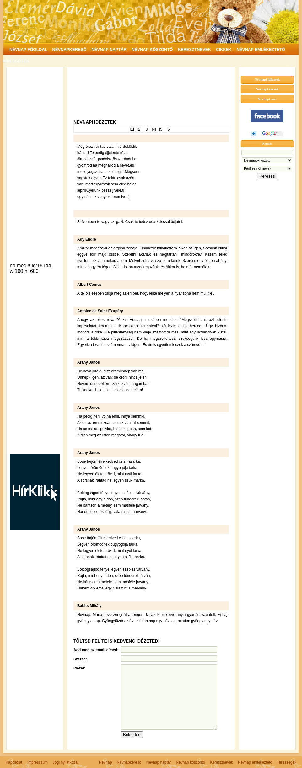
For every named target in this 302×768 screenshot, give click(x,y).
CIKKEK (224, 49)
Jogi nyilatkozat (65, 762)
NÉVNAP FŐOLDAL (28, 49)
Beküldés (131, 734)
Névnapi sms (267, 99)
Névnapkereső (129, 762)
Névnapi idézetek (267, 79)
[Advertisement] (35, 164)
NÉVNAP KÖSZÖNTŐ (152, 49)
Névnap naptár (158, 762)
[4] (154, 129)
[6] (168, 129)
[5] (161, 129)
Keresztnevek (221, 762)
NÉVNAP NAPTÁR (109, 49)
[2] (139, 129)
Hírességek (286, 762)
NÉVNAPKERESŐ (69, 49)
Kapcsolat (14, 762)
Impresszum (37, 762)
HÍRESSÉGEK (16, 61)
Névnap (105, 762)
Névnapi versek (267, 89)
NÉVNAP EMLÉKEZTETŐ (261, 49)
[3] (146, 129)
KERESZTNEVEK (194, 49)
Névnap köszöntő (190, 762)
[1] (132, 129)
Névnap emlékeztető (255, 762)
